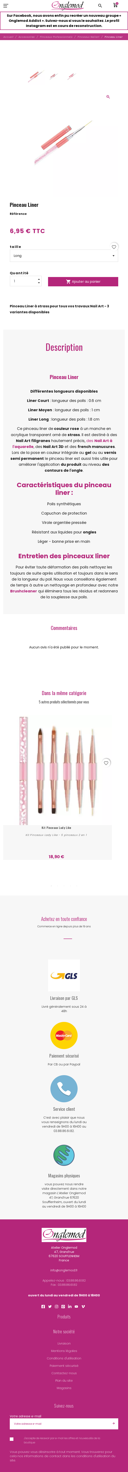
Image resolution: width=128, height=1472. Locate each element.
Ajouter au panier (83, 281)
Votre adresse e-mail (25, 1419)
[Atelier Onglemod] (67, 5)
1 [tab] (51, 889)
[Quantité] (25, 281)
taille (15, 246)
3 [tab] (64, 889)
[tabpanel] (64, 789)
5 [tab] (77, 889)
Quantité (19, 273)
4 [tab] (70, 889)
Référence (18, 214)
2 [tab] (57, 889)
